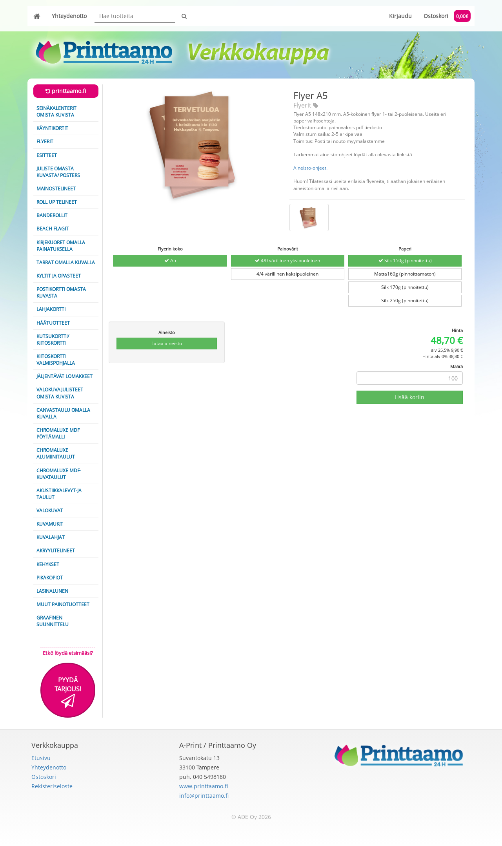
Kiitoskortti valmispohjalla (55, 359)
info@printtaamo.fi (204, 795)
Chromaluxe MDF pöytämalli (58, 433)
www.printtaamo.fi (203, 786)
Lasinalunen (52, 591)
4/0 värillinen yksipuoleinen (287, 260)
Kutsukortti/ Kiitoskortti (52, 339)
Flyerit (44, 141)
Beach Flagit (52, 228)
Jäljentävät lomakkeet (64, 376)
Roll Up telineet (56, 202)
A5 (170, 260)
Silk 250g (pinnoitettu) (405, 300)
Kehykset (47, 564)
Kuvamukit (49, 524)
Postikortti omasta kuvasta (61, 292)
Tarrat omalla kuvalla (65, 262)
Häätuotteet (53, 323)
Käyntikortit (52, 128)
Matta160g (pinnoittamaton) (405, 273)
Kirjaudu (400, 16)
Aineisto (166, 332)
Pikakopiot (49, 577)
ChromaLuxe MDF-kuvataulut (58, 474)
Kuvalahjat (50, 537)
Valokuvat (49, 510)
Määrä (456, 366)
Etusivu (41, 758)
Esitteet (46, 155)
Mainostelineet (56, 188)
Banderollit (51, 215)
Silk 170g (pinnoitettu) (405, 287)
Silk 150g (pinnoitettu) (405, 260)
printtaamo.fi (65, 91)
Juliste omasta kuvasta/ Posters (58, 172)
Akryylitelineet (55, 550)
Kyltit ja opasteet (58, 275)
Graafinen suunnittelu (52, 621)
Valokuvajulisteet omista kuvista (59, 393)
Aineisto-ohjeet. (310, 167)
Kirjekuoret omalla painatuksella (60, 245)
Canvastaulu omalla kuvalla (63, 413)
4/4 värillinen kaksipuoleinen (287, 273)
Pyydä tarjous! (68, 692)
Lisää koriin (409, 397)
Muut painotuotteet (62, 604)
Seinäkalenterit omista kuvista (56, 111)
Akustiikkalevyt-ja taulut (59, 494)
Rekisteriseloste (52, 786)
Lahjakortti (50, 309)
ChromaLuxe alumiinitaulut (55, 453)
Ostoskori (447, 16)
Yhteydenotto (69, 16)
